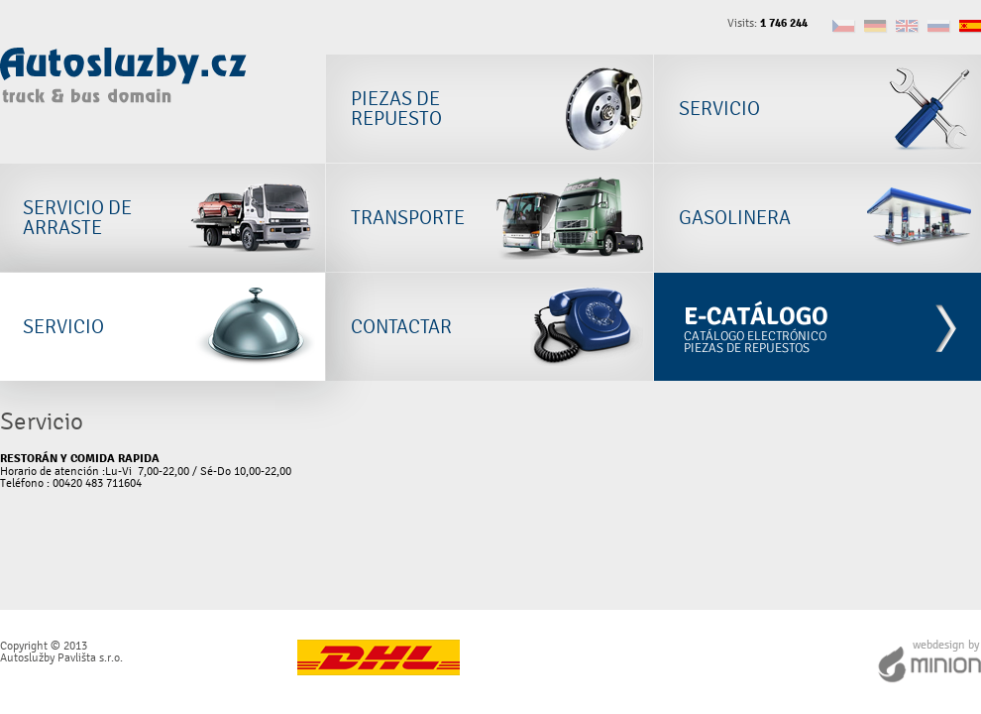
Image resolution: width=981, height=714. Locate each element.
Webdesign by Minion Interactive (929, 662)
